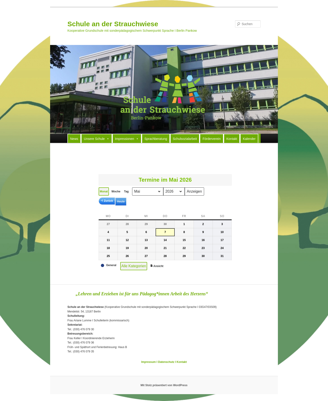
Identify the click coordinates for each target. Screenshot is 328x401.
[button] (107, 200)
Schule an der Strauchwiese (112, 24)
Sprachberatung (155, 139)
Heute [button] (121, 201)
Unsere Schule (96, 138)
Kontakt (231, 139)
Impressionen (127, 138)
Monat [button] (104, 191)
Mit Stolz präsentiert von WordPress (164, 385)
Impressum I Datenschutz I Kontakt (164, 362)
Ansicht (157, 267)
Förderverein (211, 139)
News (74, 139)
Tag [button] (126, 191)
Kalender (249, 139)
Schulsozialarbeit (185, 139)
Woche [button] (115, 191)
